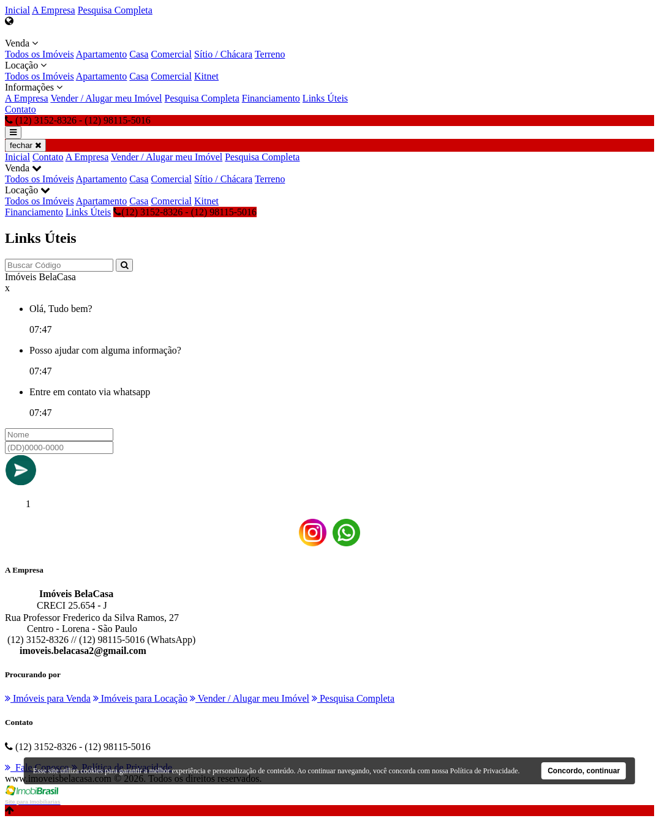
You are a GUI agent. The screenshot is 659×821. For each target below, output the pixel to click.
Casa (138, 54)
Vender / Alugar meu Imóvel (106, 98)
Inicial (17, 10)
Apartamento (101, 54)
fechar (25, 145)
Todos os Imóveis (39, 54)
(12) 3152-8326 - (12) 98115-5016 (185, 212)
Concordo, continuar (584, 771)
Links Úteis (325, 98)
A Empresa (53, 10)
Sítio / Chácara (223, 54)
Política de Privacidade (484, 771)
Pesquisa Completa (115, 10)
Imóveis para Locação (140, 698)
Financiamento (271, 98)
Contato (20, 109)
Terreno (270, 54)
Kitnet (206, 76)
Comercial (171, 54)
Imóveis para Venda (48, 698)
